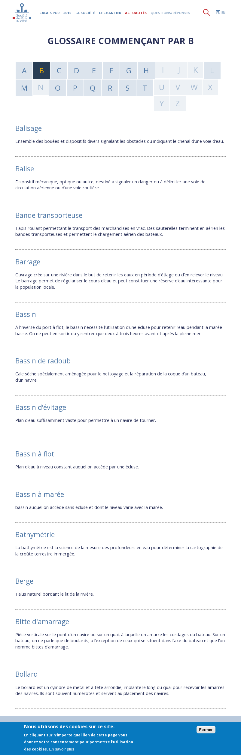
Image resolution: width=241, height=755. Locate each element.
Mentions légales (80, 719)
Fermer (206, 729)
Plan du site (46, 719)
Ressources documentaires (182, 719)
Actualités (136, 13)
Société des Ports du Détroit (22, 13)
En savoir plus (61, 749)
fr (218, 14)
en (223, 14)
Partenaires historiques (126, 719)
